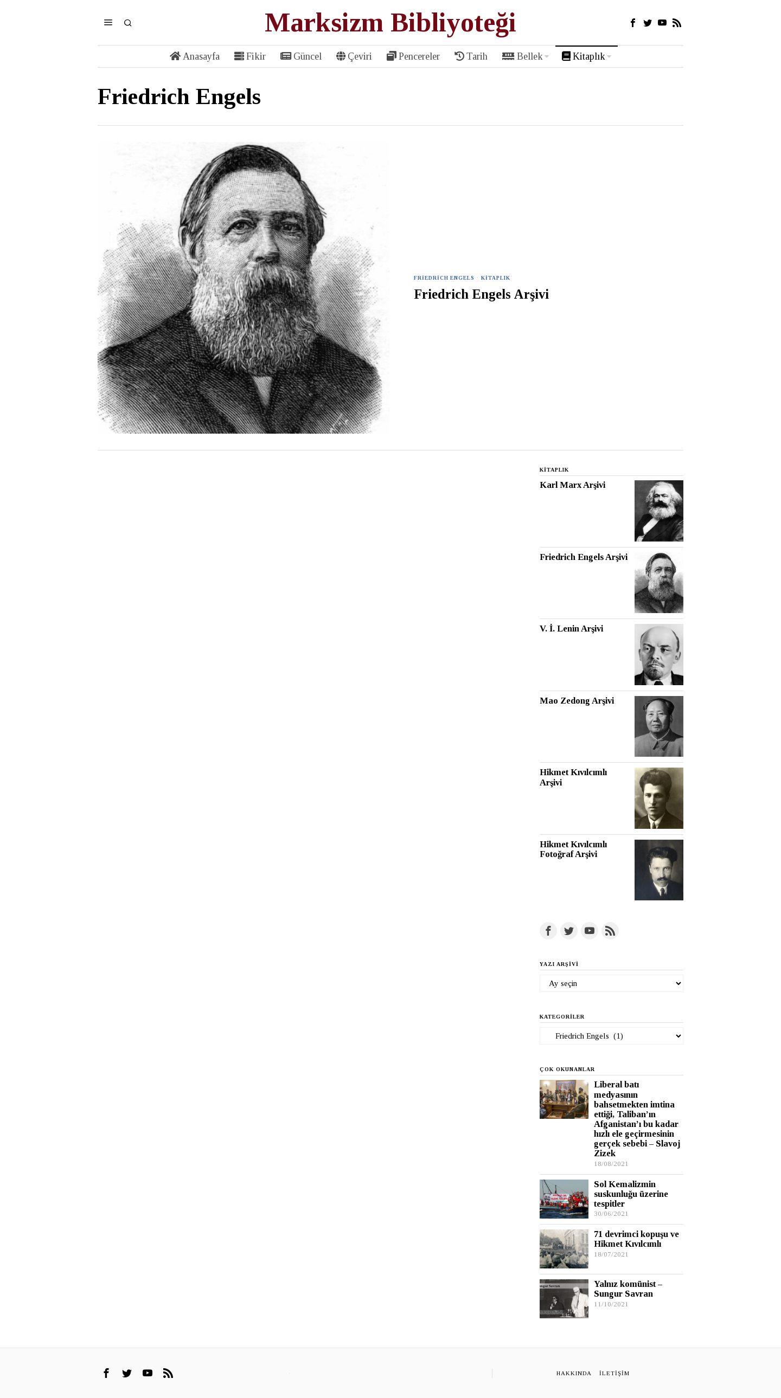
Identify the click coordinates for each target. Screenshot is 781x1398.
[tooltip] (632, 22)
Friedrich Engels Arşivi (481, 294)
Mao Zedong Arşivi (577, 701)
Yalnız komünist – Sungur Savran (628, 1289)
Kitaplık (496, 278)
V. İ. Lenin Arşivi (571, 629)
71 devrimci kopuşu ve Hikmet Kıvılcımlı (636, 1239)
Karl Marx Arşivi (572, 485)
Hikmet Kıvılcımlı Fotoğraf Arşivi (573, 849)
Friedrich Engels (445, 278)
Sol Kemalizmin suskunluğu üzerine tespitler (631, 1194)
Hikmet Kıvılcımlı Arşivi (573, 777)
